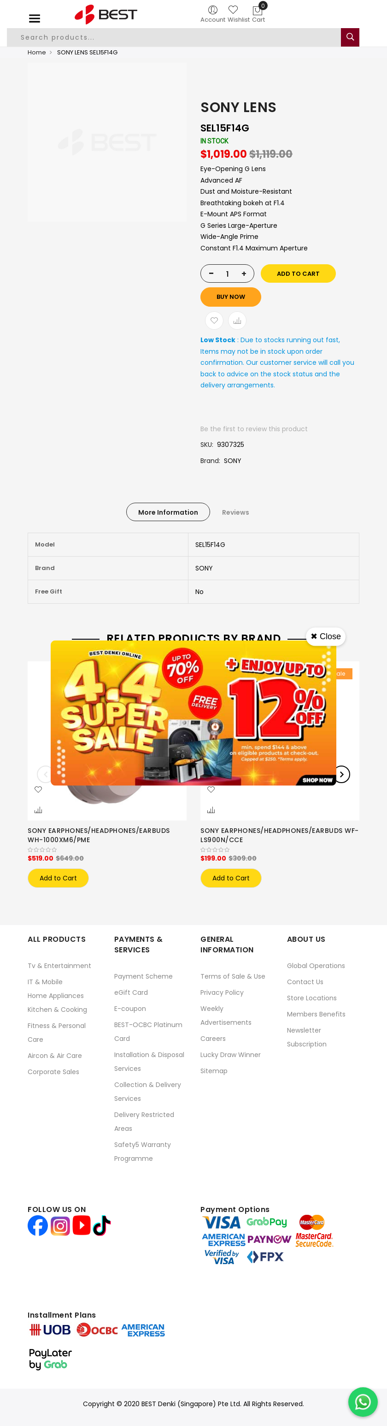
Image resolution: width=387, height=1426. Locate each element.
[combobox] (181, 37)
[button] (38, 790)
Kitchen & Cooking (57, 1009)
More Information (168, 512)
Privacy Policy (222, 992)
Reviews (235, 512)
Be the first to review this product (254, 429)
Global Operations (316, 965)
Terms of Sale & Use (232, 976)
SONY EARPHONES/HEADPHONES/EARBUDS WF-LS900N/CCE (279, 835)
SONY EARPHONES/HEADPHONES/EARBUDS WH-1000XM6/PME (99, 835)
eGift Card (131, 992)
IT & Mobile (45, 981)
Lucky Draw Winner (230, 1054)
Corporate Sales (53, 1071)
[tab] (168, 512)
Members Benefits (316, 1014)
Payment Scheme (143, 976)
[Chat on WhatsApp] (363, 1402)
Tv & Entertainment (59, 965)
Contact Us (305, 981)
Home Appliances (56, 995)
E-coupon (130, 1008)
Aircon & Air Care (55, 1055)
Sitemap (214, 1070)
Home (37, 52)
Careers (213, 1038)
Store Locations (312, 998)
